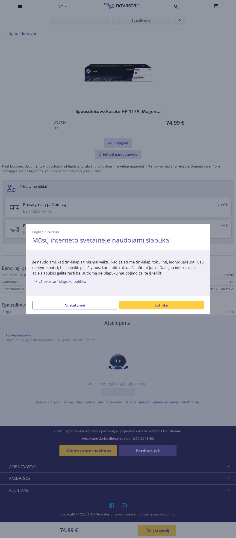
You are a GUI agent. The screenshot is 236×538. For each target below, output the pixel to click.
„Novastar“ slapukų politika (59, 281)
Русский (53, 232)
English (38, 232)
